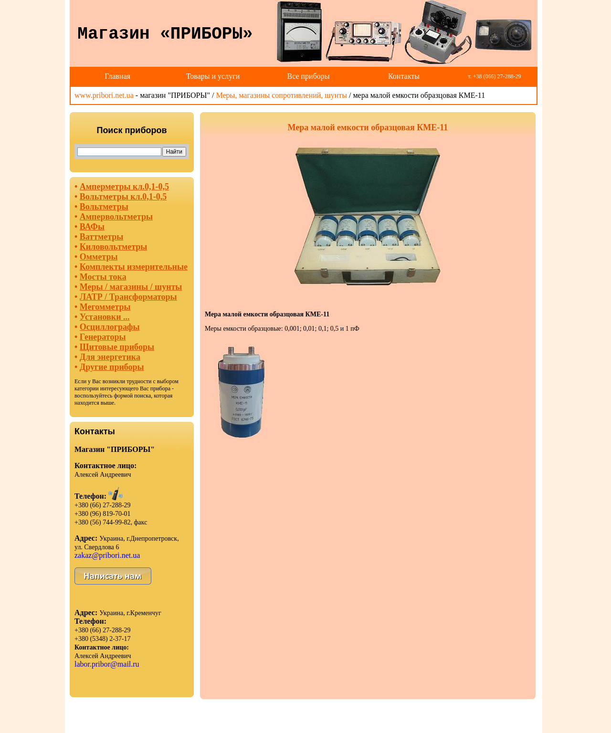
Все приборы (308, 76)
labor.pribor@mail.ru (106, 664)
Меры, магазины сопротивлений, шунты (281, 95)
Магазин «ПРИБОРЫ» (165, 34)
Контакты (404, 76)
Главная (117, 76)
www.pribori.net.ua (104, 95)
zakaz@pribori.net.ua (107, 555)
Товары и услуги (213, 76)
